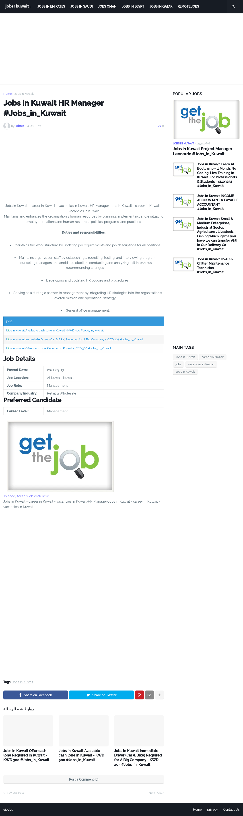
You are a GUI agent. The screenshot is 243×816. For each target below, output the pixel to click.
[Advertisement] (121, 48)
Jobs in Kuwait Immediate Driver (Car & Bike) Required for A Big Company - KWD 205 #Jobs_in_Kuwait (74, 339)
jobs (178, 364)
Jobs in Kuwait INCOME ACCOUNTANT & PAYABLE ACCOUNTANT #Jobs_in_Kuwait (217, 202)
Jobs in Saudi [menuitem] (81, 6)
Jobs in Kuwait (24, 93)
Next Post (155, 792)
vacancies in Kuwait (201, 364)
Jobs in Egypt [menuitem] (133, 6)
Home (7, 93)
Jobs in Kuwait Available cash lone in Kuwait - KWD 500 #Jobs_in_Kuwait (55, 330)
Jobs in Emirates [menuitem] (51, 6)
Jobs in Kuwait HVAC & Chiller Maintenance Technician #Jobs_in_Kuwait (215, 265)
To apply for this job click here (26, 496)
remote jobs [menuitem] (188, 6)
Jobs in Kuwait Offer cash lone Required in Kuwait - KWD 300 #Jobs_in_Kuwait (58, 348)
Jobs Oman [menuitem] (107, 6)
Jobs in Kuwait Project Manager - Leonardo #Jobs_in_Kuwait (204, 151)
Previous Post (15, 792)
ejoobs (8, 809)
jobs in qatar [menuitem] (161, 6)
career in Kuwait (213, 357)
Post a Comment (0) (83, 779)
